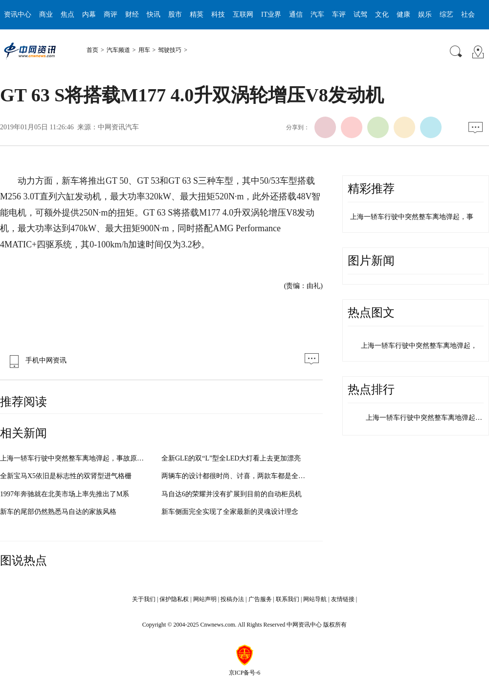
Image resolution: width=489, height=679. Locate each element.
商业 (46, 14)
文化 (382, 14)
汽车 (317, 14)
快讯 (153, 14)
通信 (296, 14)
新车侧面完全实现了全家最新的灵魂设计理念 (229, 511)
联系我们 (287, 599)
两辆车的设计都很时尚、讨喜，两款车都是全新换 (236, 476)
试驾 (360, 14)
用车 (144, 50)
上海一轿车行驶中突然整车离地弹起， (419, 345)
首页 (92, 50)
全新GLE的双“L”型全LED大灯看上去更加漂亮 (231, 458)
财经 (132, 14)
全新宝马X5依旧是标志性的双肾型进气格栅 (66, 476)
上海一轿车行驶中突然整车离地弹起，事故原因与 (75, 458)
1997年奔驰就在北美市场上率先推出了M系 (64, 494)
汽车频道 (118, 50)
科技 (218, 14)
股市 (175, 14)
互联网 (243, 14)
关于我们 (144, 599)
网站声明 (205, 599)
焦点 (67, 14)
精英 (196, 14)
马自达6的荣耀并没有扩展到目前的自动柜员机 (231, 494)
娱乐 (425, 14)
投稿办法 (232, 599)
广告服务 (260, 599)
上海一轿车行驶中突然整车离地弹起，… (427, 417)
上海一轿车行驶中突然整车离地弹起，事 (411, 216)
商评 (110, 14)
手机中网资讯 (36, 360)
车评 (339, 14)
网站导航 (315, 599)
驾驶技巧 (169, 50)
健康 (403, 14)
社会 (468, 14)
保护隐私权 (174, 599)
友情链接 (343, 599)
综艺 (446, 14)
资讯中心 (17, 14)
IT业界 (271, 14)
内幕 (89, 14)
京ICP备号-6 (245, 672)
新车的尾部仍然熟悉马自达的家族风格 (58, 511)
